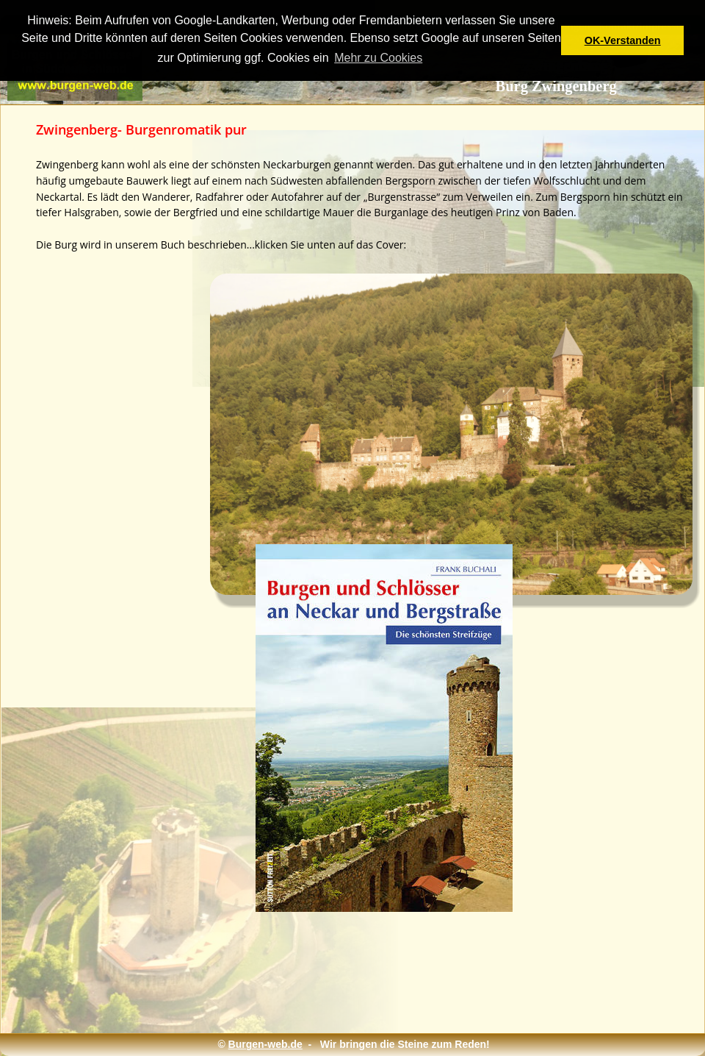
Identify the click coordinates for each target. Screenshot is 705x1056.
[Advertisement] (358, 963)
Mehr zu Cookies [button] (378, 57)
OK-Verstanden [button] (623, 40)
